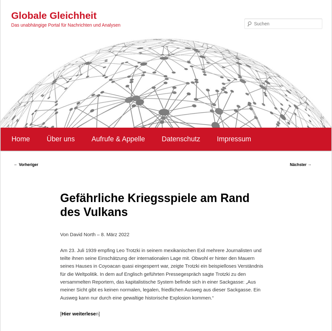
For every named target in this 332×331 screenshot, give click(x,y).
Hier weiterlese (79, 313)
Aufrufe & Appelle (118, 139)
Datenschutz (181, 139)
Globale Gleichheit (54, 15)
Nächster (301, 164)
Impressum (234, 139)
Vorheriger (26, 164)
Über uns (61, 139)
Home (20, 139)
